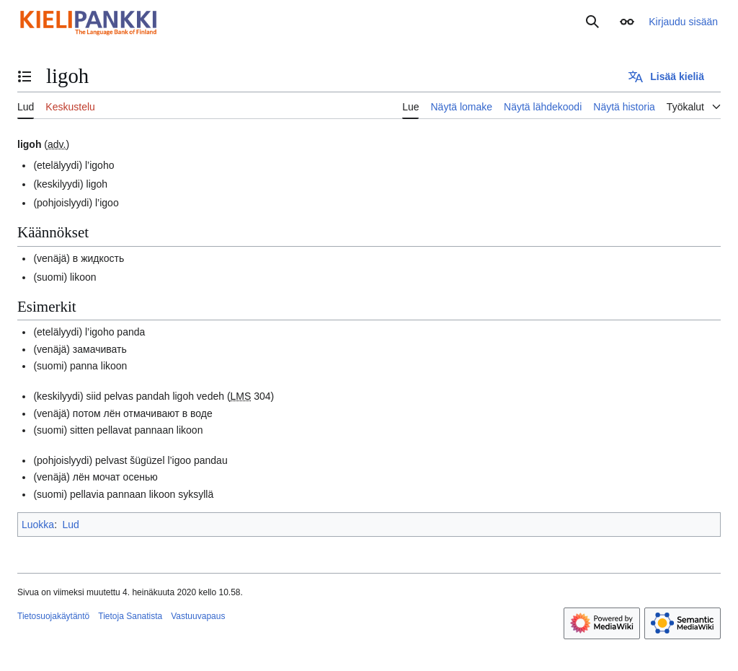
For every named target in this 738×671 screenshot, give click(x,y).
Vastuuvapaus (198, 616)
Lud (70, 524)
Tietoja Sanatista (130, 616)
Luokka (38, 524)
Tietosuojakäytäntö (53, 616)
